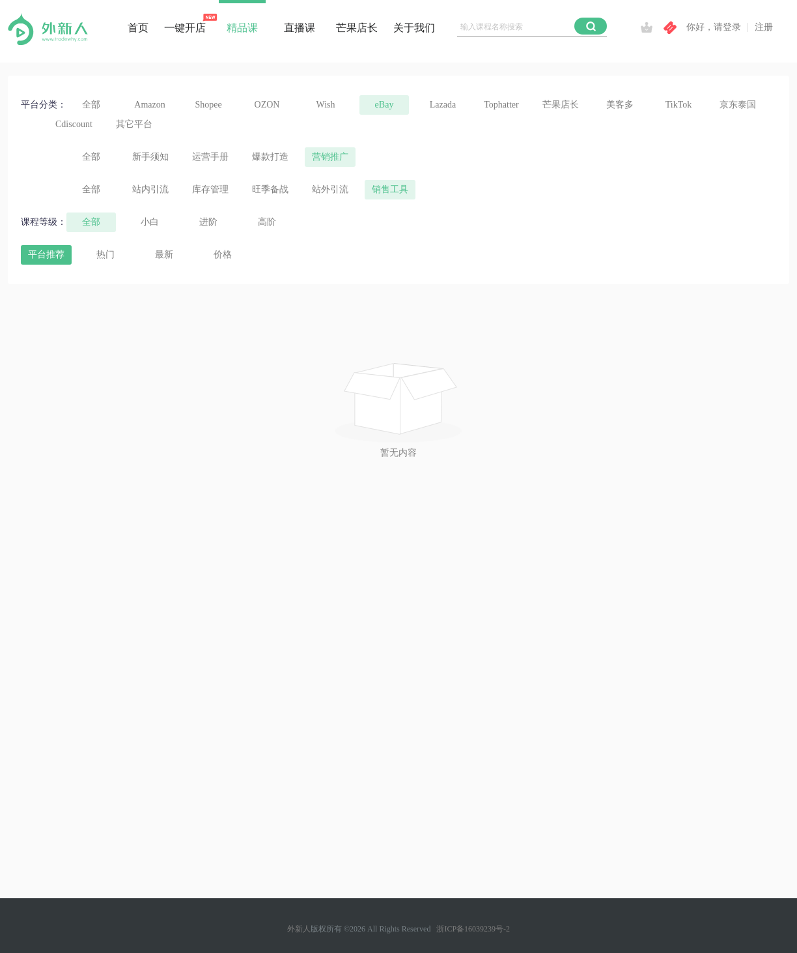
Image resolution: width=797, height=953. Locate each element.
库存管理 (210, 189)
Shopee (208, 105)
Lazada (443, 105)
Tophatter (501, 105)
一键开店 (185, 27)
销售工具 (390, 189)
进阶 (208, 222)
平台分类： (43, 105)
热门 (105, 254)
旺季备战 (270, 189)
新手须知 (150, 157)
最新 (164, 254)
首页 (138, 27)
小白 (150, 222)
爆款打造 (270, 157)
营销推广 (330, 157)
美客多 (620, 105)
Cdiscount (73, 124)
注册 (764, 27)
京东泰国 (738, 105)
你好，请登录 (713, 27)
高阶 (267, 222)
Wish (325, 105)
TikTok (678, 105)
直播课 (299, 27)
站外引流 (330, 189)
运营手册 (210, 157)
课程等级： (43, 222)
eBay (384, 105)
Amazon (149, 105)
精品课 (242, 27)
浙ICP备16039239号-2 (473, 928)
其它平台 (134, 124)
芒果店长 (357, 27)
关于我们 (414, 27)
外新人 (299, 928)
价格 (223, 254)
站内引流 (150, 189)
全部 (91, 105)
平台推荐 (46, 254)
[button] (590, 26)
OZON (267, 105)
